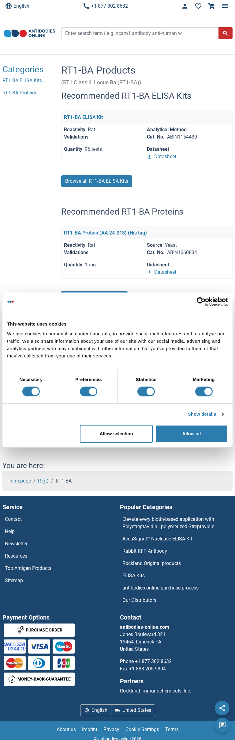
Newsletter (16, 544)
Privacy (111, 729)
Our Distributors (139, 600)
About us (66, 729)
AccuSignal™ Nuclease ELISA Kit (157, 539)
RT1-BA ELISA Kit (83, 117)
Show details (202, 414)
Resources (16, 556)
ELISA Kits (133, 575)
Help (10, 531)
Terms (172, 729)
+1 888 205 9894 (147, 669)
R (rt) (43, 481)
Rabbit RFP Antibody (144, 551)
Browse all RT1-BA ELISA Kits (96, 181)
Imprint (89, 729)
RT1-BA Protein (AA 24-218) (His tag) (105, 233)
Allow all (191, 433)
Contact (13, 519)
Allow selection (116, 433)
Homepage (19, 481)
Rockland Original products (151, 563)
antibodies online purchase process (160, 588)
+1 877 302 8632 (105, 6)
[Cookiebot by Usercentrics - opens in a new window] (201, 301)
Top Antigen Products (28, 568)
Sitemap (14, 580)
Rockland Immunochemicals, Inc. (155, 691)
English (17, 6)
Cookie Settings (142, 729)
